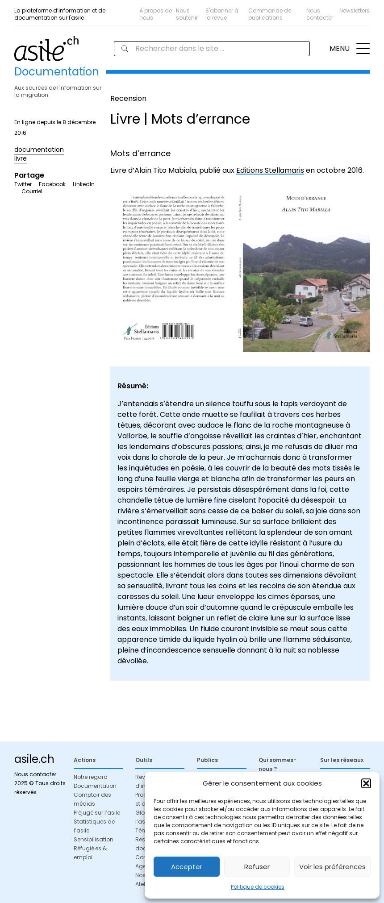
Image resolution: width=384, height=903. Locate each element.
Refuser (257, 866)
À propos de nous (155, 14)
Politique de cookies (257, 887)
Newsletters (354, 10)
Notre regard (91, 777)
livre (20, 158)
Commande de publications (269, 14)
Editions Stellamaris (270, 170)
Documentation (95, 786)
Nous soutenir (187, 14)
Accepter (186, 866)
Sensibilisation (93, 839)
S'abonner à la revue (221, 14)
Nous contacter (319, 14)
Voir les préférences (332, 866)
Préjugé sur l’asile (97, 812)
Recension (128, 98)
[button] (366, 783)
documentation (39, 149)
